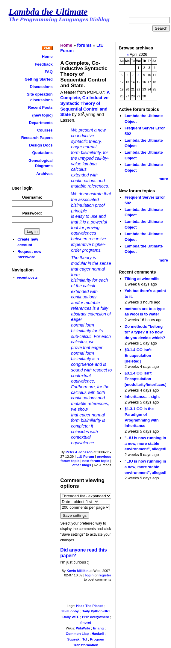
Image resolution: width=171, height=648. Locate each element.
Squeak (73, 639)
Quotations (42, 152)
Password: (32, 213)
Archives (44, 173)
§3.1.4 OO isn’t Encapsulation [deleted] (138, 355)
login (89, 575)
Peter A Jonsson (79, 452)
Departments (41, 122)
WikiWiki (83, 628)
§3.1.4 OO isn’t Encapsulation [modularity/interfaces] (146, 378)
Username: (32, 197)
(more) (85, 622)
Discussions (41, 86)
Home (47, 56)
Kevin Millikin (77, 571)
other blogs (81, 465)
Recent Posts (40, 107)
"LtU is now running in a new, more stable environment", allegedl (145, 443)
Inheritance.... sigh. (142, 396)
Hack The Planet (89, 606)
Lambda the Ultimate (48, 12)
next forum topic (95, 461)
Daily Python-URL (96, 611)
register (105, 575)
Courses (45, 130)
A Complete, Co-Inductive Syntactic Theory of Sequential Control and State (85, 103)
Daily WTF (71, 617)
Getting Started (39, 79)
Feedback (44, 64)
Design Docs (40, 145)
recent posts (27, 277)
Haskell (98, 633)
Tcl (84, 639)
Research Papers (37, 137)
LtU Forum (85, 456)
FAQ (49, 72)
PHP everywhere (95, 617)
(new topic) (42, 115)
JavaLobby (70, 611)
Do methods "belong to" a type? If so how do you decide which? (145, 332)
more (163, 178)
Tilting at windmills (142, 279)
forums (84, 45)
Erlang (98, 628)
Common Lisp (77, 633)
